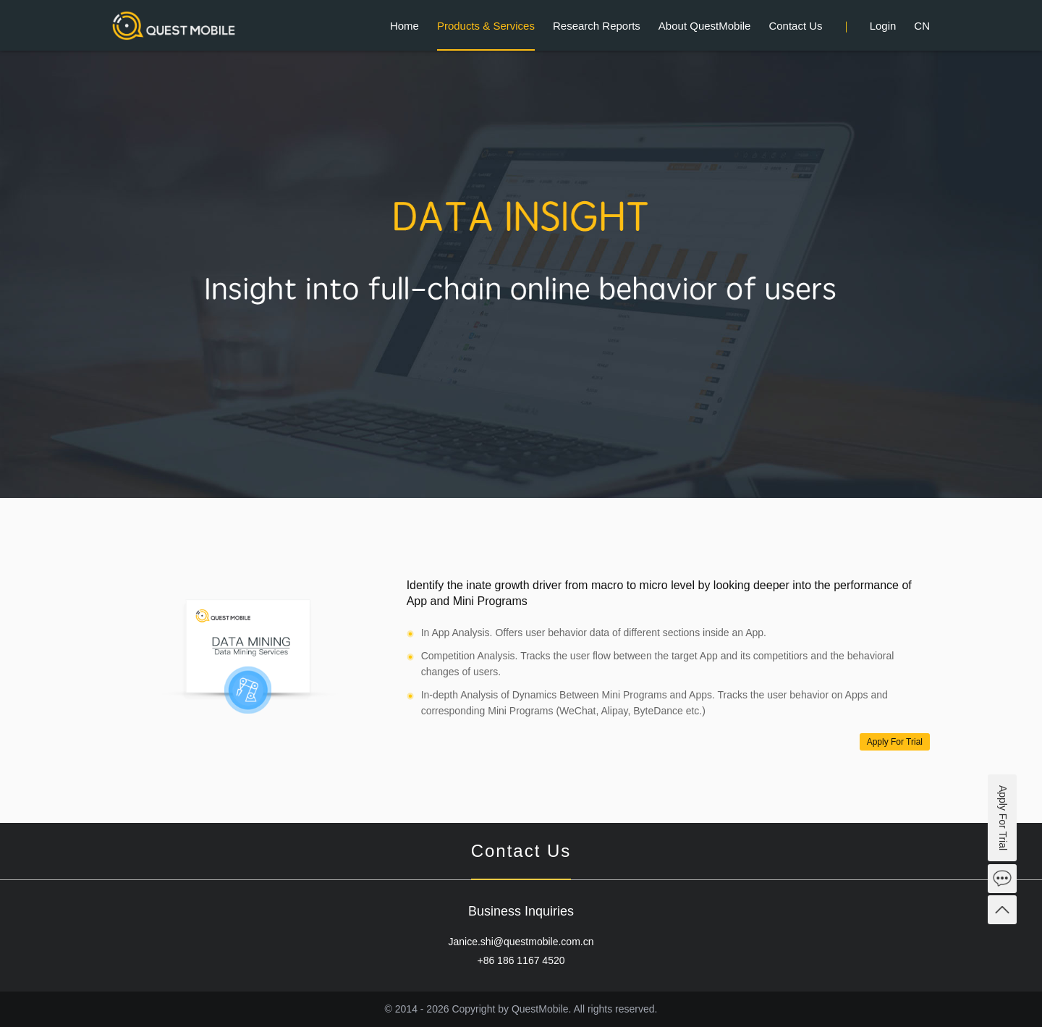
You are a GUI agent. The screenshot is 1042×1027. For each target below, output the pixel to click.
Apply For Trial (895, 742)
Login (883, 26)
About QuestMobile (704, 26)
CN (922, 26)
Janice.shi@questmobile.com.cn (521, 941)
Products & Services (486, 26)
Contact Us (795, 26)
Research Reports (596, 26)
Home (404, 26)
